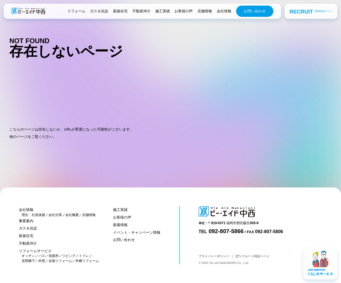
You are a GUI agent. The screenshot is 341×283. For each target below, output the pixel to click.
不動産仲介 (141, 11)
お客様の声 (183, 11)
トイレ (84, 256)
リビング (68, 256)
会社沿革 (55, 215)
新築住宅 (120, 11)
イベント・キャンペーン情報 (136, 232)
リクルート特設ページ (252, 256)
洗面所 (54, 256)
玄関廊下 (28, 261)
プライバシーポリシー (214, 256)
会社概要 (72, 215)
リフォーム (76, 11)
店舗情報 (204, 11)
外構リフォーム (87, 261)
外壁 (41, 261)
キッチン (28, 256)
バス (41, 256)
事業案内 (26, 221)
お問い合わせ (255, 11)
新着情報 (120, 225)
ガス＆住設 (99, 11)
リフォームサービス (35, 251)
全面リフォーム (60, 261)
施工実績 (162, 11)
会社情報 (224, 11)
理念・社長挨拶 (33, 215)
